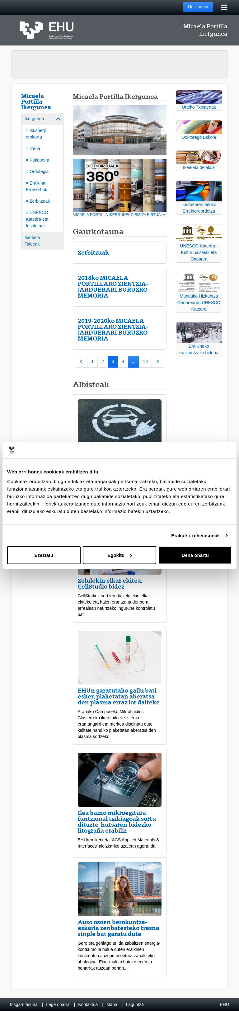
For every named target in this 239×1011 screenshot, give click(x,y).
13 (147, 362)
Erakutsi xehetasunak (195, 535)
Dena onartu (195, 555)
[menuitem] (42, 172)
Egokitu (119, 555)
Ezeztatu (43, 555)
